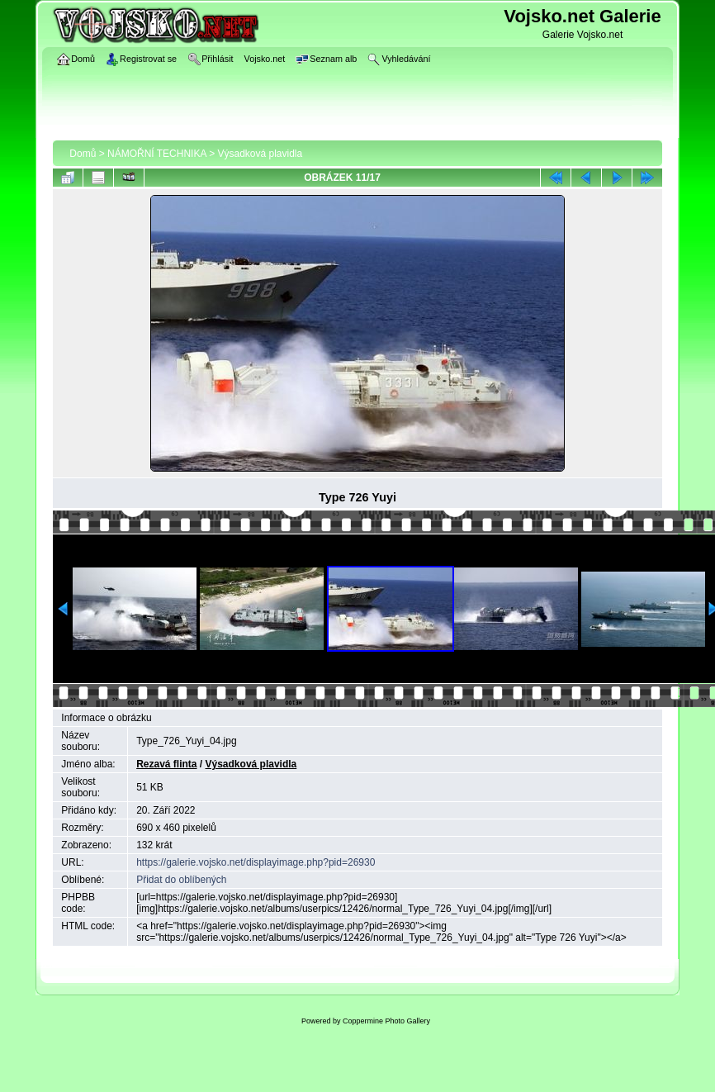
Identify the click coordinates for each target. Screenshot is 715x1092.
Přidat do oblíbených (181, 879)
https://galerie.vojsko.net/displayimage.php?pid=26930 (255, 862)
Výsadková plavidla (259, 153)
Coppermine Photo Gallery (386, 1021)
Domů (82, 153)
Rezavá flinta (166, 764)
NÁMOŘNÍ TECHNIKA (156, 153)
